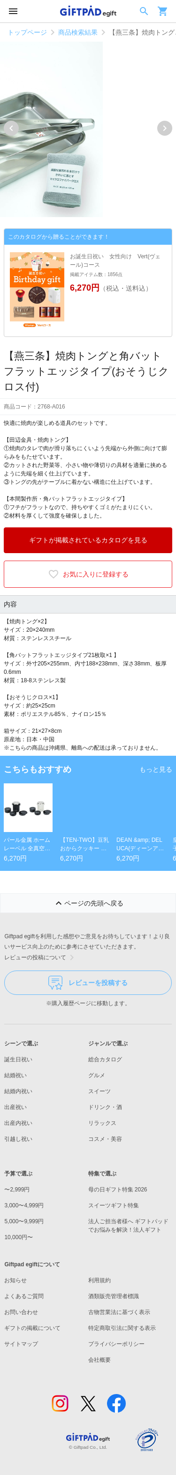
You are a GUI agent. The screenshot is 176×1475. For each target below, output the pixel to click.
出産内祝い (18, 1123)
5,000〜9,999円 (24, 1221)
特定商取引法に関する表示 (122, 1328)
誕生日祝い (18, 1059)
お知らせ (15, 1280)
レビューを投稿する (88, 983)
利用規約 (99, 1280)
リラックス (102, 1123)
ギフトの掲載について (32, 1328)
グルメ (96, 1075)
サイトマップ (21, 1344)
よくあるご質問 (24, 1296)
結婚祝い (15, 1075)
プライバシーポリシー (116, 1344)
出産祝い (15, 1107)
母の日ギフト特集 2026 (117, 1189)
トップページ (27, 32)
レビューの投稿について (40, 957)
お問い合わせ (21, 1312)
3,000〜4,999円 (24, 1205)
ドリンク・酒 (105, 1107)
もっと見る (155, 769)
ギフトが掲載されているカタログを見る (88, 540)
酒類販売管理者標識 (113, 1296)
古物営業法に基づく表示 (119, 1312)
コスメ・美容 (105, 1139)
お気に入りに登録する (88, 574)
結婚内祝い (18, 1091)
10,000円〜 (18, 1237)
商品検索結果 (78, 32)
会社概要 (99, 1360)
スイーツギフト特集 (113, 1205)
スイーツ (99, 1091)
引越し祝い (18, 1139)
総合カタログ (105, 1059)
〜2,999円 (17, 1189)
